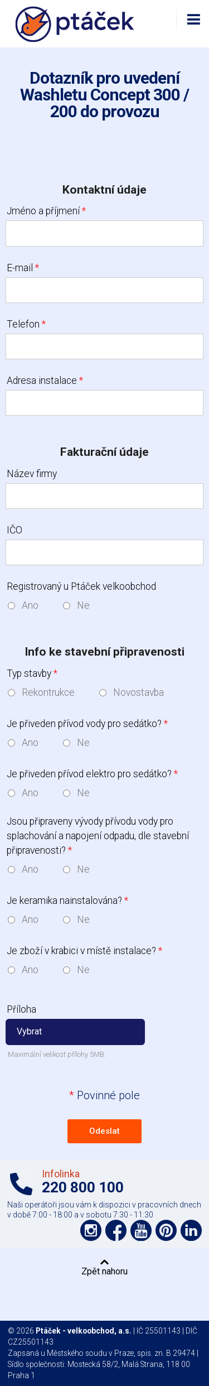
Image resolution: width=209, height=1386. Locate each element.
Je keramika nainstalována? (67, 900)
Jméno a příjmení (46, 210)
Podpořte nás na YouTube (141, 1230)
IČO (14, 530)
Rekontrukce (48, 692)
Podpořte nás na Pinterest (166, 1230)
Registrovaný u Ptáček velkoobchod (81, 586)
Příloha (21, 1009)
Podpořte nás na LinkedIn (191, 1230)
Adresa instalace (45, 380)
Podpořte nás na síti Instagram (90, 1230)
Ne (83, 605)
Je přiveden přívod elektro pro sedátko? (92, 773)
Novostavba (138, 692)
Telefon (26, 324)
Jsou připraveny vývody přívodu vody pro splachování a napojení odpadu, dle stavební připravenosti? (98, 836)
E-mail (23, 267)
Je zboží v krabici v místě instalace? (84, 950)
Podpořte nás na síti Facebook (116, 1230)
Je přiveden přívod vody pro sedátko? (87, 723)
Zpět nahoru (104, 1271)
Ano (30, 605)
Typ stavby (32, 673)
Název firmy (32, 473)
